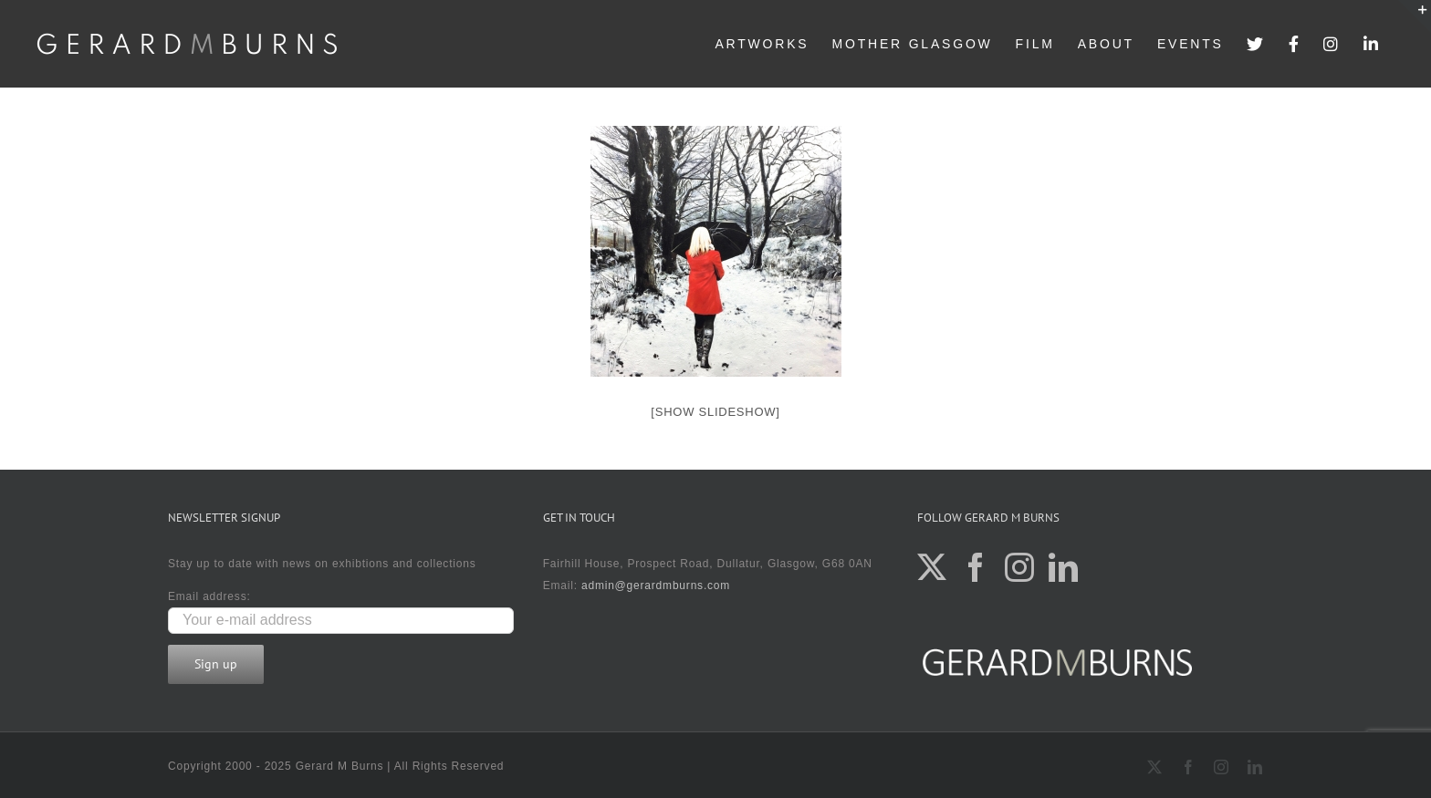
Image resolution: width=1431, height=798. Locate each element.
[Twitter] (932, 567)
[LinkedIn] (1064, 567)
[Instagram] (1020, 567)
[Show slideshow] (715, 412)
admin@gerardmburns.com (655, 585)
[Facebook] (976, 567)
